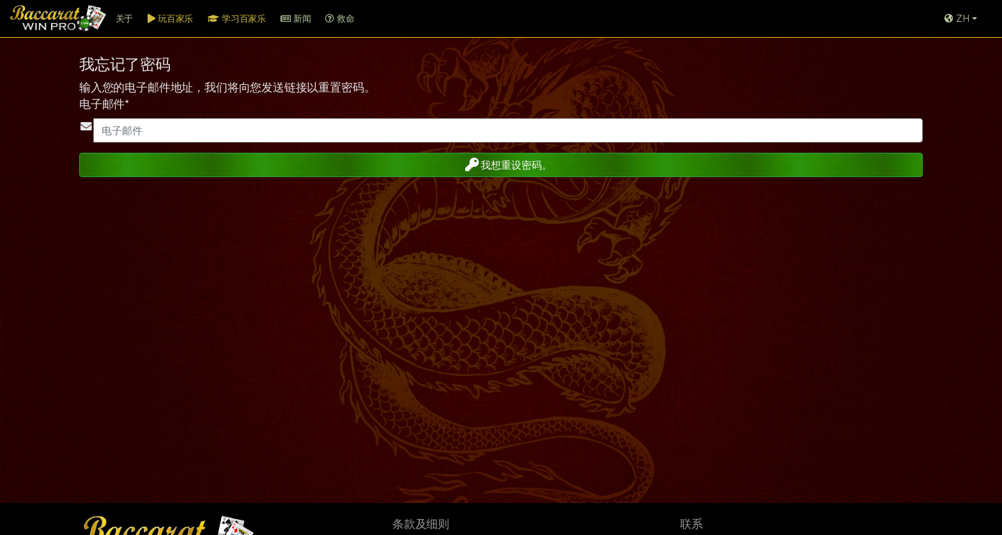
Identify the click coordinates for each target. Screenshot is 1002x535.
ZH (956, 18)
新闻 (296, 18)
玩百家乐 (170, 18)
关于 (125, 18)
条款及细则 (420, 524)
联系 (691, 524)
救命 (339, 18)
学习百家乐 (237, 18)
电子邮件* (104, 104)
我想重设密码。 (500, 164)
